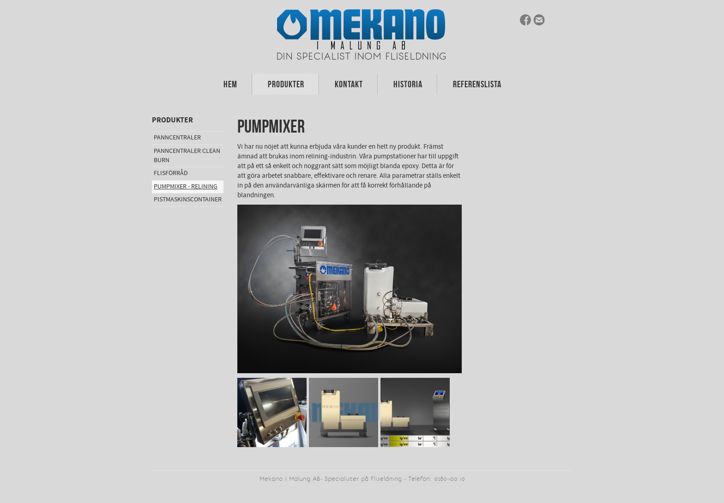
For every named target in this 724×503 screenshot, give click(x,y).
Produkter (286, 84)
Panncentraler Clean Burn (187, 155)
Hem (230, 84)
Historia (407, 84)
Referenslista (477, 84)
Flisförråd (171, 173)
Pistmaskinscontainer (188, 199)
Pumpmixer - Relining (185, 186)
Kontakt (349, 84)
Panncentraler (177, 137)
